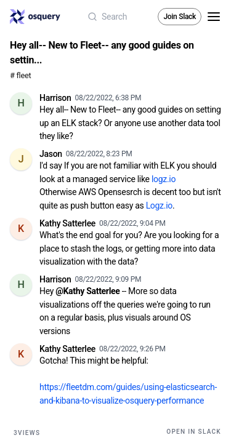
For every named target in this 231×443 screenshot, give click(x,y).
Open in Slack (193, 431)
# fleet (20, 75)
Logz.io (159, 205)
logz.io (164, 179)
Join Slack (179, 16)
